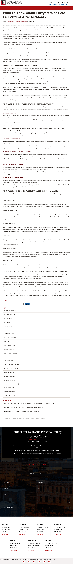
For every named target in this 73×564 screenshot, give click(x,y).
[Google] (34, 561)
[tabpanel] (10, 529)
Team (23, 8)
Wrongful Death (9, 395)
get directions (5, 534)
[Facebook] (23, 561)
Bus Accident (8, 330)
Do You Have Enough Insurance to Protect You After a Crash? (22, 415)
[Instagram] (39, 561)
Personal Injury (11, 21)
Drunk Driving (8, 345)
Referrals (16, 559)
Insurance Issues (9, 349)
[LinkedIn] (28, 561)
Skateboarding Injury (10, 380)
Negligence (7, 360)
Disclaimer (23, 559)
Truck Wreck (7, 388)
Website (13, 8)
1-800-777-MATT (58, 2)
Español (57, 8)
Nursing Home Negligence (11, 364)
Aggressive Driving (9, 310)
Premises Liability (9, 376)
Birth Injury (7, 318)
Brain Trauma (8, 322)
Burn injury (7, 326)
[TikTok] (44, 561)
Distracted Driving (9, 337)
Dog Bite (6, 341)
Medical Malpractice (10, 353)
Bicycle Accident (9, 314)
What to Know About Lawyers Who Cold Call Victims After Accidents (24, 419)
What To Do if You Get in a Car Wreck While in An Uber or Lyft (22, 411)
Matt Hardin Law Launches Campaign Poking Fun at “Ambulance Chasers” (25, 407)
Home (4, 8)
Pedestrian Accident (10, 368)
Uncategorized (8, 391)
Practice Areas (34, 8)
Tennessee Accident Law (21, 21)
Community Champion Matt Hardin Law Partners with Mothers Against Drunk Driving (29, 403)
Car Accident (7, 333)
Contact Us (67, 8)
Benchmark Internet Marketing (46, 559)
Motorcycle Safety (9, 357)
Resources (46, 8)
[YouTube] (49, 561)
